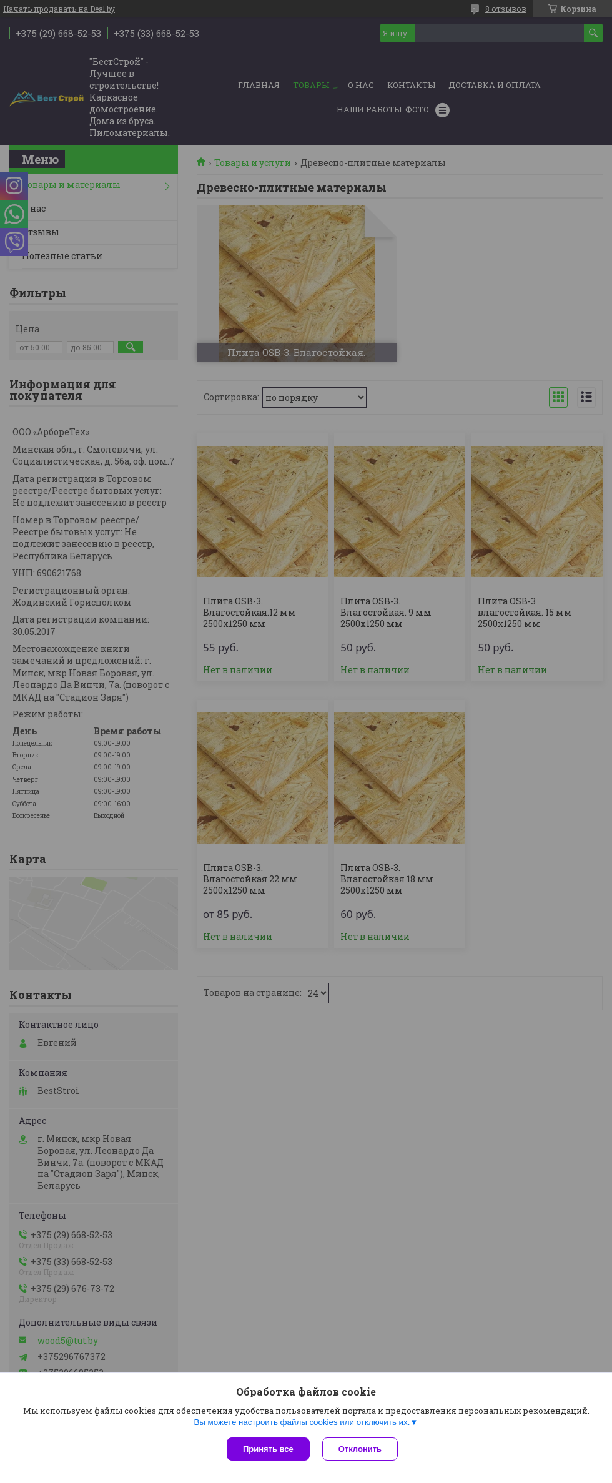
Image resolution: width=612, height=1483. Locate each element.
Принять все (268, 1449)
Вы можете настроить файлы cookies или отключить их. (302, 1422)
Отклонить (360, 1449)
